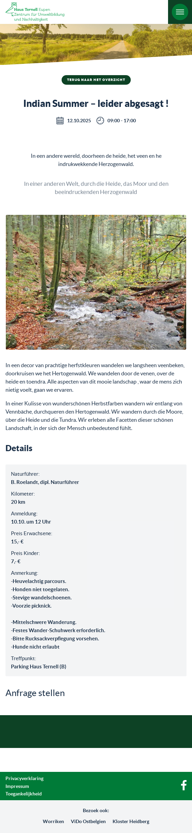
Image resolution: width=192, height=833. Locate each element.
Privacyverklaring (24, 778)
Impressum (17, 786)
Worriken (53, 821)
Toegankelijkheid (23, 793)
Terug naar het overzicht (96, 80)
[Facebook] (184, 788)
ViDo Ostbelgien (88, 821)
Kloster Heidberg (131, 821)
